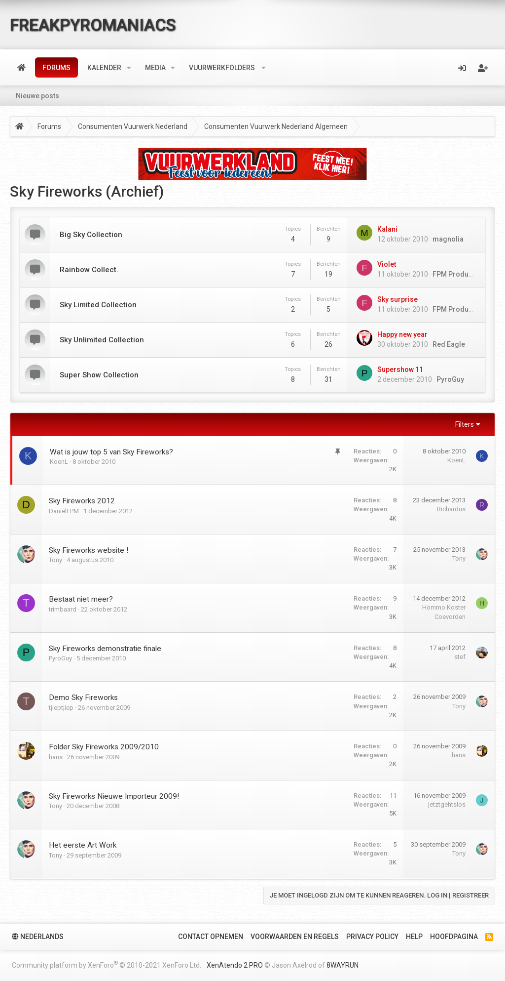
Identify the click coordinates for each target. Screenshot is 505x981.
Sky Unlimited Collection (102, 339)
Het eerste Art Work (82, 845)
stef (460, 656)
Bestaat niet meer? (81, 599)
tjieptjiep (61, 707)
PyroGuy (450, 379)
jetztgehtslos (447, 804)
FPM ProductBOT (460, 274)
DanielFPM (64, 511)
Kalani (387, 229)
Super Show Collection (99, 374)
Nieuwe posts (37, 96)
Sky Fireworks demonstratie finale (105, 648)
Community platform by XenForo (106, 964)
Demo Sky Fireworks (83, 697)
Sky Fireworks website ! (88, 550)
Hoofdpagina (454, 936)
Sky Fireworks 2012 (82, 500)
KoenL (59, 461)
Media (155, 68)
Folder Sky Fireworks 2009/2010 (104, 746)
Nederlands (38, 936)
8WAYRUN (342, 965)
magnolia (448, 239)
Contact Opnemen (210, 936)
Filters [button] (464, 424)
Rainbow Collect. (89, 269)
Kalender (104, 68)
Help (414, 936)
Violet (386, 264)
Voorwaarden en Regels (295, 936)
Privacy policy (372, 936)
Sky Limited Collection (98, 304)
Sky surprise (397, 299)
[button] (129, 68)
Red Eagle (449, 344)
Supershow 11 (400, 369)
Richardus (451, 509)
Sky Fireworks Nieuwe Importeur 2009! (114, 796)
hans (56, 757)
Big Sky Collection (91, 234)
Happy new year (402, 334)
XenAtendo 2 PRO (235, 965)
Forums (56, 68)
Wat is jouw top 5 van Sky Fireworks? (111, 452)
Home (21, 68)
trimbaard (62, 609)
